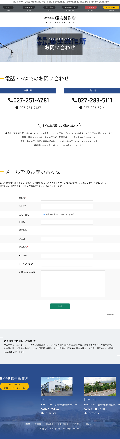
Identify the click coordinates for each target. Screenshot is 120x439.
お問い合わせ (89, 424)
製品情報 (49, 424)
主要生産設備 (63, 424)
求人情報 (76, 424)
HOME (27, 424)
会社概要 (38, 424)
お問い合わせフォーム (14, 386)
